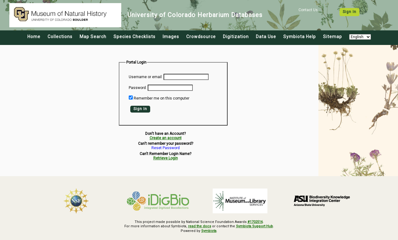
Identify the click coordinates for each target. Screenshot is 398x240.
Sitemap (332, 36)
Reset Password (165, 148)
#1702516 (255, 222)
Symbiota (208, 231)
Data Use (266, 36)
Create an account (166, 138)
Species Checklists (134, 36)
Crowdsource (201, 36)
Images (171, 36)
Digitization (236, 36)
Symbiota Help (299, 36)
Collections (60, 36)
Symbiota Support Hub (254, 226)
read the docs (199, 226)
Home (33, 36)
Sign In (349, 12)
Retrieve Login (165, 158)
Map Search (93, 36)
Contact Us (308, 10)
